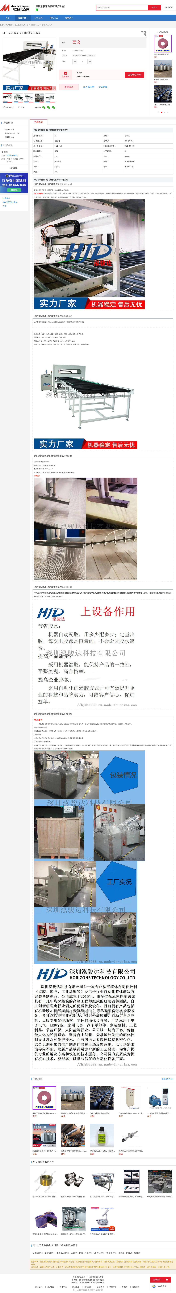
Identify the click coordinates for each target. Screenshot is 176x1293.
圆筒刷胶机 (50, 1253)
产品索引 (6, 198)
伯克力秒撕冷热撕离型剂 (163, 105)
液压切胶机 (111, 1253)
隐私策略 (88, 1287)
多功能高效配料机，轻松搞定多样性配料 (106, 1197)
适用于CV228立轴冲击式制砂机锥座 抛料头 (50, 1197)
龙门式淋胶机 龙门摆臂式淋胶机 (91, 1280)
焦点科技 (91, 1290)
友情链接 (135, 1287)
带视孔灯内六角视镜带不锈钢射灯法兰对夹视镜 (108, 1234)
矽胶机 (137, 1253)
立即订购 (103, 87)
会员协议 (100, 1287)
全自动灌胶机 (19, 25)
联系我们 (51, 1287)
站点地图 (75, 1287)
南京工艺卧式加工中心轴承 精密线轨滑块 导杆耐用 (81, 1197)
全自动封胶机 (62, 1253)
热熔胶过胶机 (77, 1253)
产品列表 (9, 25)
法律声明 (113, 1287)
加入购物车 (88, 87)
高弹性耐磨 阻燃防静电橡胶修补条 (46, 1234)
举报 (21, 108)
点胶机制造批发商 (96, 1277)
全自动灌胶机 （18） (13, 133)
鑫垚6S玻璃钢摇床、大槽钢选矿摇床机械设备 (136, 1197)
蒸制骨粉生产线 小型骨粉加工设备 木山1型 (78, 1234)
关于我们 (38, 1287)
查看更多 (14, 168)
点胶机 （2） (10, 137)
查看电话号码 (134, 74)
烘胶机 (121, 1253)
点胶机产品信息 (79, 1277)
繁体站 (124, 1287)
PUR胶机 (89, 1253)
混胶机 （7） (10, 129)
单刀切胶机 (38, 1253)
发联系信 (68, 87)
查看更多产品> (167, 1079)
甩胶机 (129, 1253)
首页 (2, 25)
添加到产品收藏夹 (10, 202)
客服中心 (63, 1287)
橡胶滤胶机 (99, 1253)
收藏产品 (8, 108)
